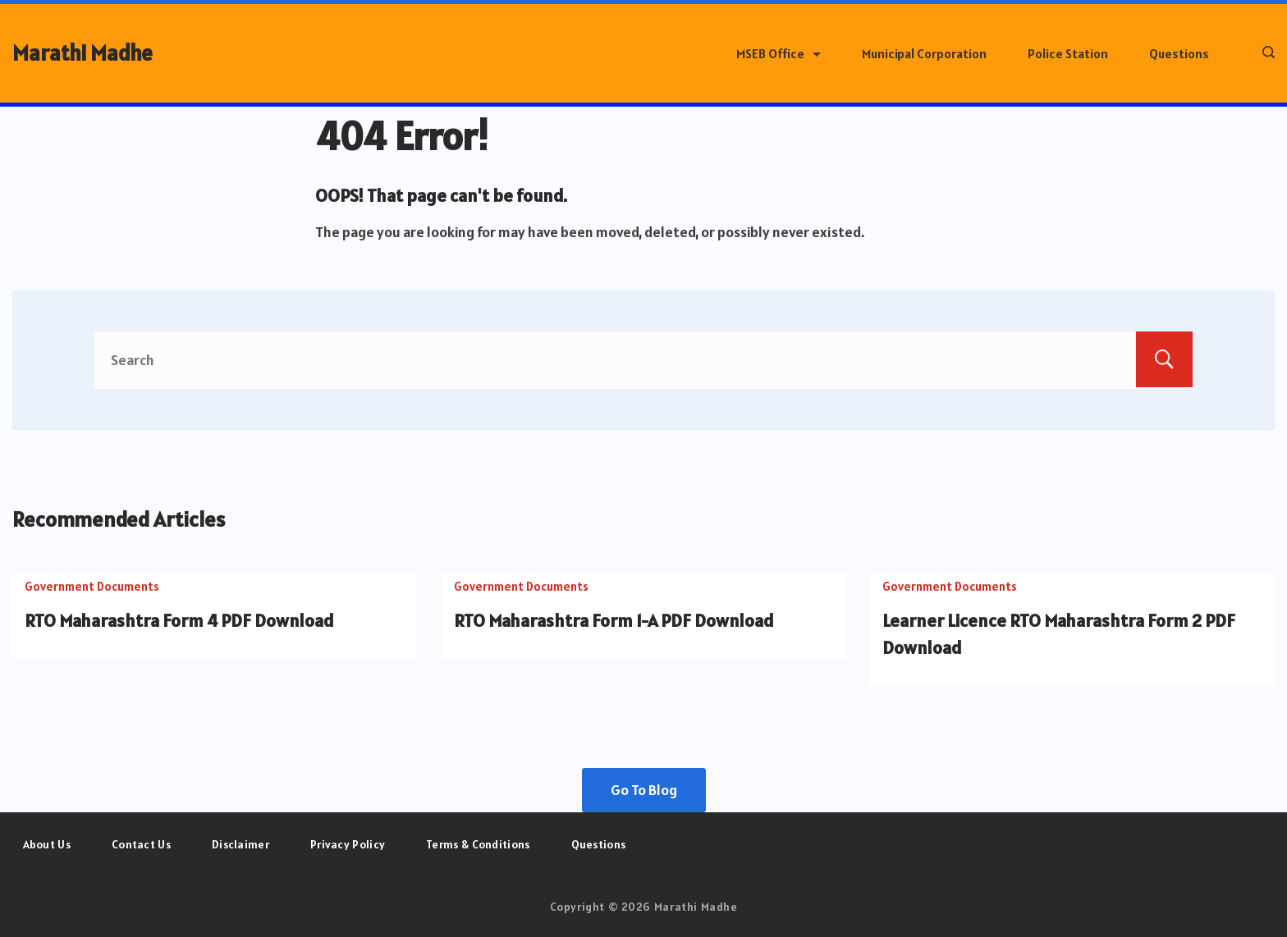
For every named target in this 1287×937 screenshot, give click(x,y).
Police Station (1068, 53)
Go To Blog (644, 789)
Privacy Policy (347, 844)
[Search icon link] (1264, 53)
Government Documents (92, 586)
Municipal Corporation (924, 53)
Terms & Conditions (477, 844)
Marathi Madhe (82, 53)
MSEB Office (778, 53)
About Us (47, 844)
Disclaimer (240, 844)
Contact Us (141, 844)
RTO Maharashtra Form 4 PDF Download (179, 620)
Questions (1179, 53)
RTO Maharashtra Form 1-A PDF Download (614, 620)
